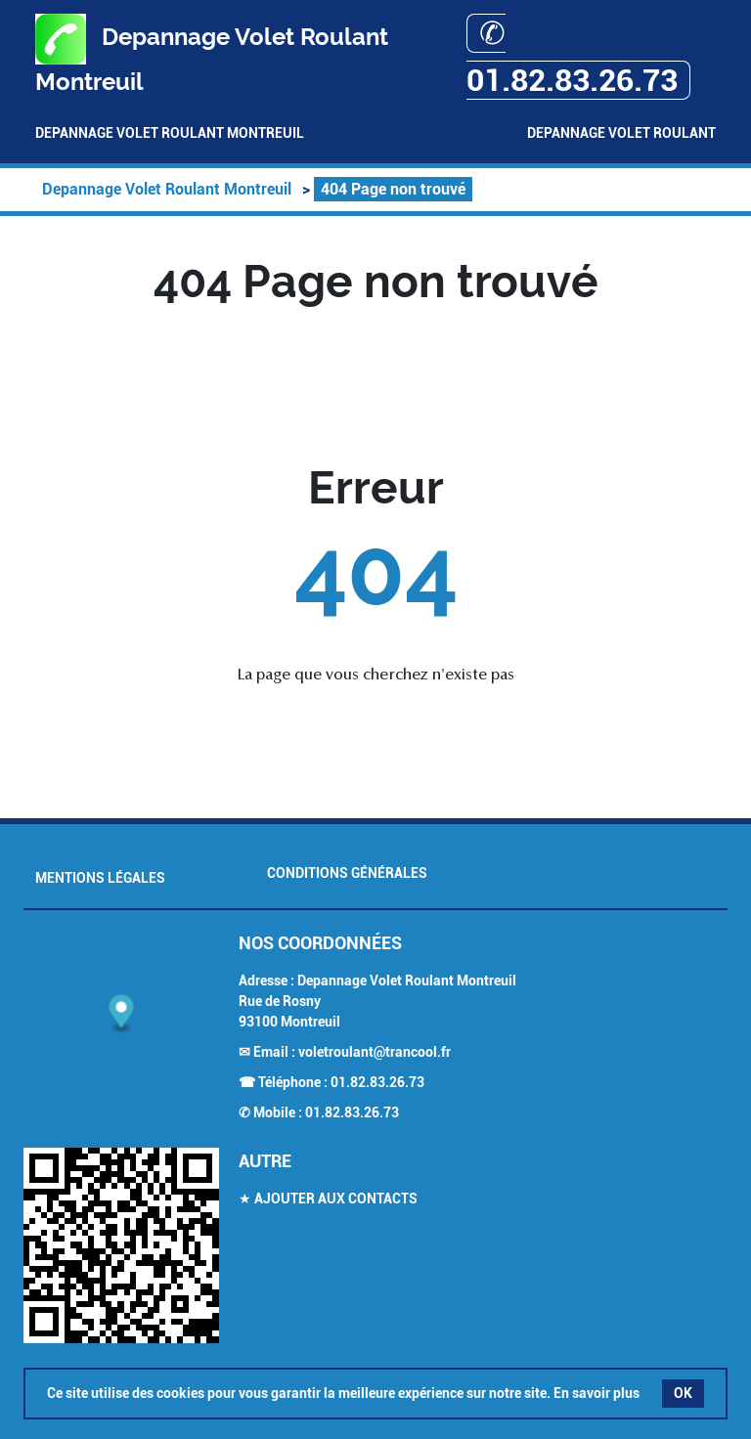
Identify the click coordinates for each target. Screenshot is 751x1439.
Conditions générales (347, 873)
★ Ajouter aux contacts (328, 1198)
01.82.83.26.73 (377, 1082)
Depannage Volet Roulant (621, 133)
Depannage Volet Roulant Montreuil (169, 133)
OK (683, 1393)
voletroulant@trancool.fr (374, 1052)
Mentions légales (100, 878)
